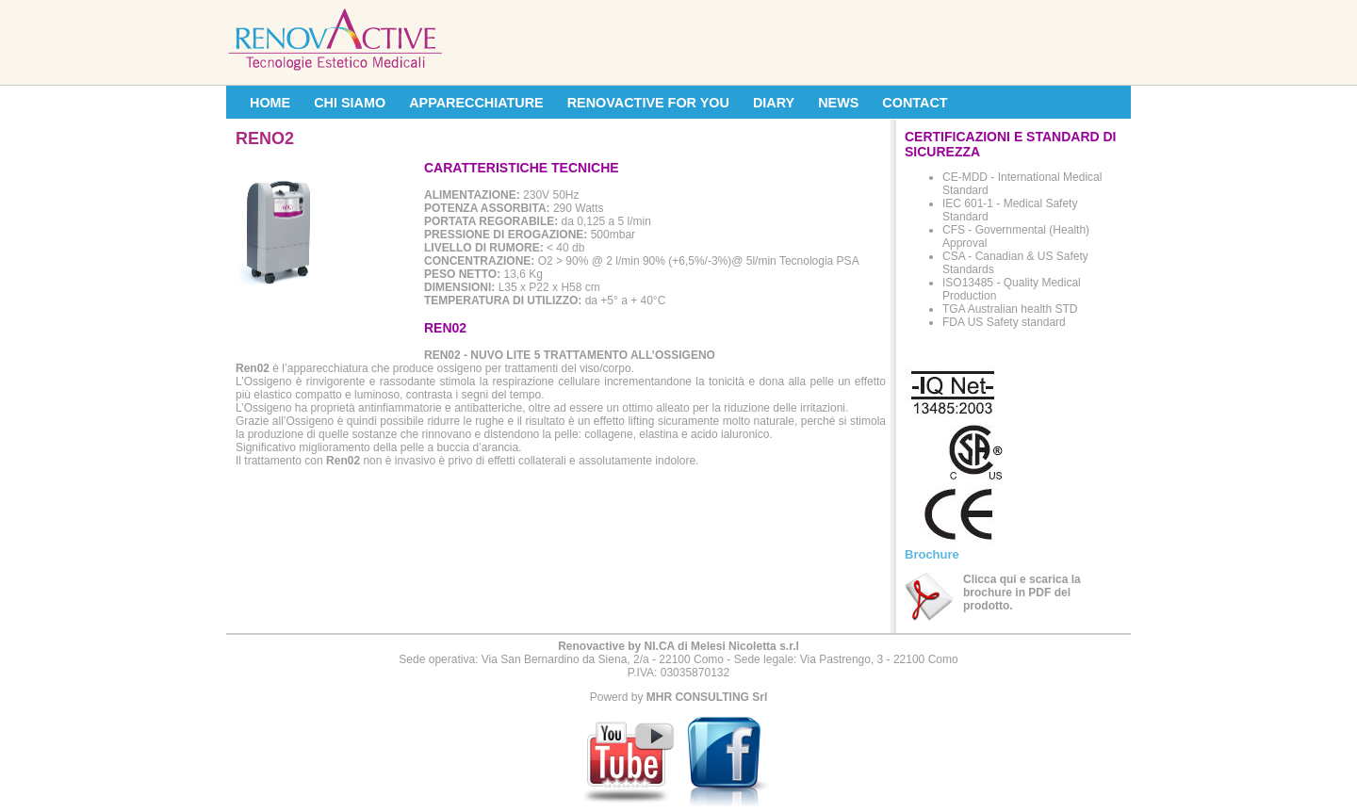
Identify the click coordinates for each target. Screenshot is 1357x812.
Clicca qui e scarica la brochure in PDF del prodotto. (1022, 592)
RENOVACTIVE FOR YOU (648, 102)
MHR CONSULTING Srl (706, 697)
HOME (270, 102)
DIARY (773, 102)
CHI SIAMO (349, 102)
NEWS (838, 102)
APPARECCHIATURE (476, 102)
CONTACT (914, 102)
